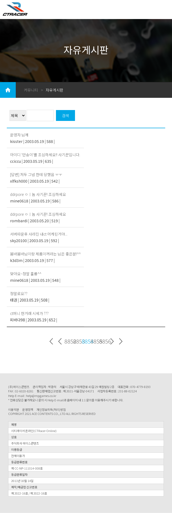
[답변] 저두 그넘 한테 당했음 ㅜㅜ (36, 174)
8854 (86, 341)
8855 (94, 341)
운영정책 (27, 410)
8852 (68, 341)
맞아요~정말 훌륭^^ (25, 273)
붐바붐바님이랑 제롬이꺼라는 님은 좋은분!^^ (45, 253)
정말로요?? (18, 293)
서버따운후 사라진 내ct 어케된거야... (38, 234)
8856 (103, 341)
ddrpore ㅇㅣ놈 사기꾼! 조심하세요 (38, 194)
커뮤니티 (31, 90)
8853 (77, 341)
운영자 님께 (19, 134)
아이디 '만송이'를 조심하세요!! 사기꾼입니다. (45, 154)
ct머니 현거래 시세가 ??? (29, 313)
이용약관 (13, 410)
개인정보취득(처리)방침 (51, 410)
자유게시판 (54, 90)
